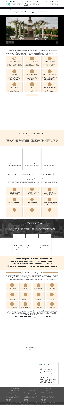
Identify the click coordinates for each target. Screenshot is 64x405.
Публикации (39, 402)
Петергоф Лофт (17, 402)
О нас (42, 7)
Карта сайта (39, 404)
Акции (44, 402)
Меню (32, 7)
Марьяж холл (11, 7)
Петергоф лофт (20, 7)
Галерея (37, 7)
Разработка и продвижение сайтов (49, 404)
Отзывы (47, 7)
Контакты (53, 7)
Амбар (27, 7)
